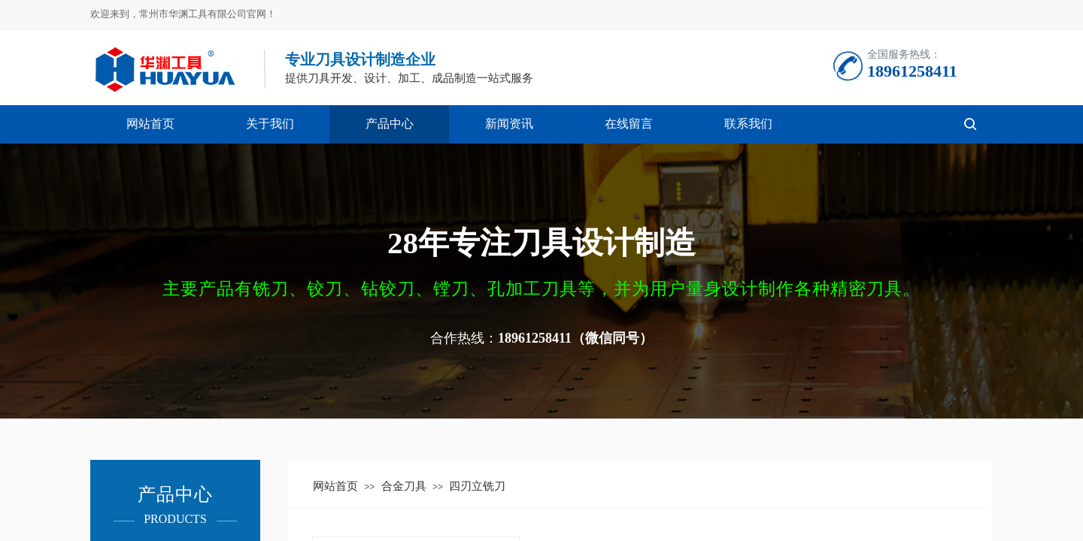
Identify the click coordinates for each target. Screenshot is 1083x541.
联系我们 (748, 123)
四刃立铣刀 (477, 486)
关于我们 (270, 123)
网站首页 (150, 123)
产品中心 (390, 123)
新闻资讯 (509, 123)
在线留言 (629, 123)
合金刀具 (403, 486)
